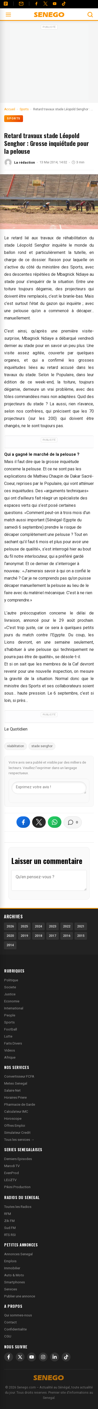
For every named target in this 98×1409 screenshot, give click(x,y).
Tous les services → (19, 1140)
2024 (38, 926)
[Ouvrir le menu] (8, 14)
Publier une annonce (19, 1296)
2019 (24, 936)
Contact (10, 1322)
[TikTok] (66, 1357)
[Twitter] (45, 4)
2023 (52, 926)
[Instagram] (43, 1357)
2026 (10, 926)
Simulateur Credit (17, 1133)
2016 (66, 936)
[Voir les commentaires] (73, 822)
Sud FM (10, 1228)
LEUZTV (10, 1180)
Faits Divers (13, 1043)
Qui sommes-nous (18, 1315)
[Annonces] (5, 3)
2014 (10, 945)
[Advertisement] (49, 63)
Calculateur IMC (16, 1111)
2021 (80, 926)
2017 (52, 936)
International (13, 1008)
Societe (10, 987)
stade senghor (42, 746)
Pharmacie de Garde (19, 1104)
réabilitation (15, 746)
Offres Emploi (14, 1126)
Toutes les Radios (17, 1207)
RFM (7, 1214)
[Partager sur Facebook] (23, 822)
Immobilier (12, 1268)
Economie (11, 1001)
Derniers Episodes (18, 1159)
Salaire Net (12, 1090)
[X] (20, 1357)
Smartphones (14, 1282)
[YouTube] (55, 4)
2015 (80, 936)
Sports (13, 118)
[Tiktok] (64, 4)
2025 (24, 926)
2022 (66, 926)
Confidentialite (15, 1329)
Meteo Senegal (15, 1083)
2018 (38, 936)
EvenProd (11, 1173)
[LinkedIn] (54, 1357)
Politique (11, 980)
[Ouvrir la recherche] (90, 14)
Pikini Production (17, 1187)
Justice (9, 994)
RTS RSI (10, 1235)
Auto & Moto (14, 1275)
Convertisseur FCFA (19, 1076)
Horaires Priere (15, 1097)
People (9, 1015)
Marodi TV (12, 1166)
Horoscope (12, 1118)
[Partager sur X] (39, 822)
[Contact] (21, 3)
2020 (10, 936)
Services (10, 1289)
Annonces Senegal (18, 1254)
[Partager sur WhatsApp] (54, 822)
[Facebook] (36, 4)
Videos (9, 1050)
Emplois (10, 1261)
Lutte (8, 1036)
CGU (7, 1336)
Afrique (9, 1057)
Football (10, 1029)
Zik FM (9, 1221)
